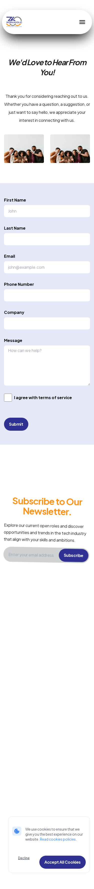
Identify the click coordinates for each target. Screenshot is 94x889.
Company (14, 312)
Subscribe (73, 561)
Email (9, 256)
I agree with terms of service (43, 397)
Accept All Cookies (62, 862)
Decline (24, 858)
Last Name (15, 228)
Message (13, 340)
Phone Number (19, 284)
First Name (15, 200)
